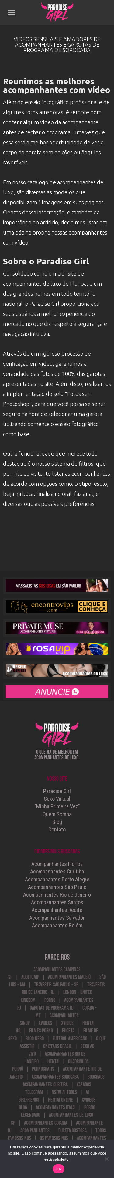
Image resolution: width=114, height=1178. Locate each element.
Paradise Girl (57, 791)
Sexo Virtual (57, 798)
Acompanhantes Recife (57, 910)
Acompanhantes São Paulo (57, 887)
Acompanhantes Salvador (57, 918)
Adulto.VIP (30, 977)
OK (58, 1169)
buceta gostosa (72, 1130)
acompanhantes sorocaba (55, 1077)
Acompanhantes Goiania (45, 1123)
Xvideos (45, 1023)
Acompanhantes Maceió (69, 977)
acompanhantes (35, 1130)
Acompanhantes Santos (57, 902)
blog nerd (35, 1038)
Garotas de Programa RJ (52, 1008)
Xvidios (67, 1023)
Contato (57, 829)
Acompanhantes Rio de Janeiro (57, 894)
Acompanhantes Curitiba (57, 871)
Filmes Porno (41, 1031)
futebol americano (70, 1038)
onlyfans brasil (57, 1046)
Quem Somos (57, 814)
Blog (57, 822)
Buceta (68, 1031)
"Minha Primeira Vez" (57, 806)
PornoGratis (43, 1069)
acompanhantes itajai (56, 1107)
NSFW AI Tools (64, 1092)
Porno (49, 1000)
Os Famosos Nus (54, 1138)
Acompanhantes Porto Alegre (57, 879)
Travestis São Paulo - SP (56, 985)
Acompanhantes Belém (57, 925)
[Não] (106, 1159)
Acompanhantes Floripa (57, 864)
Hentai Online (60, 1100)
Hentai (53, 1061)
